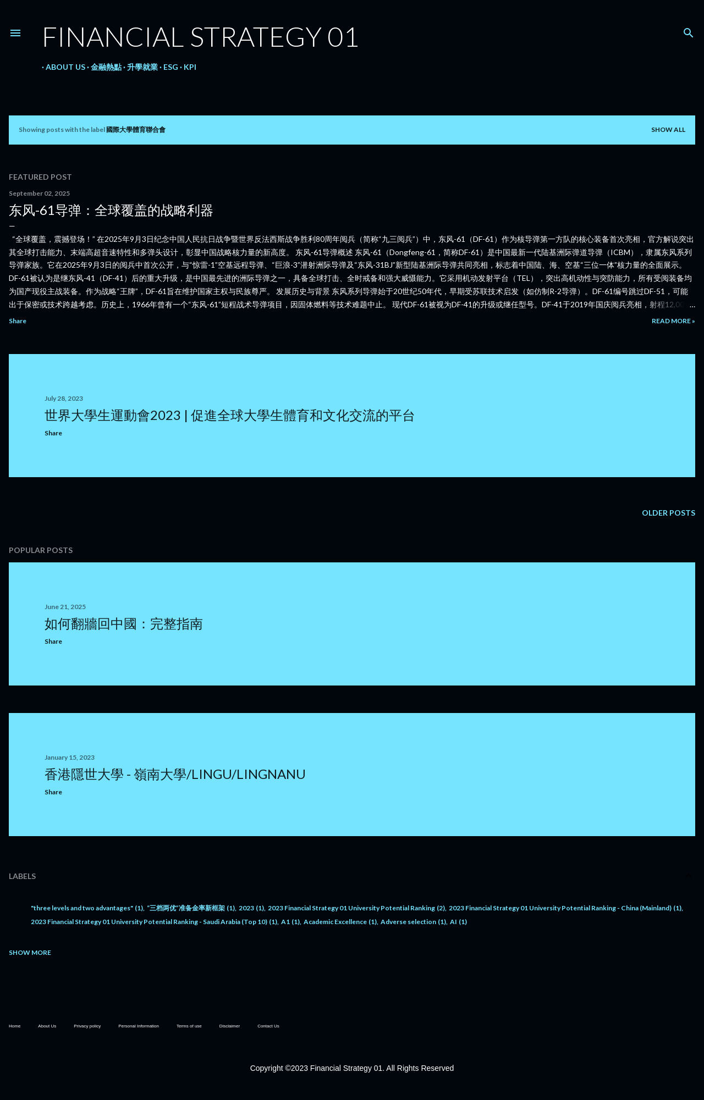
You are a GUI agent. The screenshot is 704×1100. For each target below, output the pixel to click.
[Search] (688, 30)
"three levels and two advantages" (87, 908)
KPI (186, 66)
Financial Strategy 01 (200, 36)
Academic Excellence (340, 921)
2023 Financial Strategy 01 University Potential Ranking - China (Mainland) (565, 908)
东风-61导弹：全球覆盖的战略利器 (111, 210)
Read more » (673, 321)
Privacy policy (87, 1026)
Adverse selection (413, 921)
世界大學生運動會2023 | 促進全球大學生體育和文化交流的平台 (230, 415)
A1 (290, 921)
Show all (668, 129)
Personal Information (138, 1026)
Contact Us (268, 1026)
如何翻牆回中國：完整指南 (124, 623)
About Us (61, 66)
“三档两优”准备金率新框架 (191, 908)
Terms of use (189, 1026)
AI (458, 921)
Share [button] (17, 321)
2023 (251, 908)
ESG (167, 66)
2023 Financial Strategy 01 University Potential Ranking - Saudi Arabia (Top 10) (154, 921)
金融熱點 (102, 66)
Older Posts (668, 512)
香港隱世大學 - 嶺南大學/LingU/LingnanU (175, 774)
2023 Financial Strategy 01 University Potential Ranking (356, 908)
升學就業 (138, 66)
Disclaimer (229, 1026)
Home (14, 1026)
